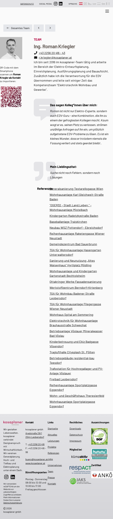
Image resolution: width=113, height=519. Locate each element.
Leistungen (64, 13)
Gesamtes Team (18, 28)
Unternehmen (82, 13)
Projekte (50, 446)
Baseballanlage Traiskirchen (68, 221)
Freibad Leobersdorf (63, 379)
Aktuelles (48, 13)
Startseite (50, 428)
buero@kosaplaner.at (36, 459)
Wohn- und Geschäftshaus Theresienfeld (77, 395)
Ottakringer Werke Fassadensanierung (75, 281)
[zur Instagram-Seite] (55, 3)
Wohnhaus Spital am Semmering (71, 314)
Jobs (50, 459)
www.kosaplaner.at (35, 463)
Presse (50, 477)
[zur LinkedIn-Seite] (60, 3)
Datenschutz (27, 4)
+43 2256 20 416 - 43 (52, 53)
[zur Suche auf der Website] (36, 16)
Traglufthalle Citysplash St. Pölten (72, 352)
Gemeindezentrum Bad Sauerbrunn (73, 244)
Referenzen (50, 453)
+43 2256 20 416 (36, 444)
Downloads (75, 428)
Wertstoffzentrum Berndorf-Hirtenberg (76, 287)
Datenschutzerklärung (12, 502)
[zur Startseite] (13, 422)
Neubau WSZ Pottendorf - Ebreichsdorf (76, 227)
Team (97, 13)
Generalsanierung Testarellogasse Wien (76, 189)
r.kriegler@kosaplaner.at (55, 57)
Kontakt (50, 483)
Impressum (75, 440)
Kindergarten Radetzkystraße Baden (74, 216)
